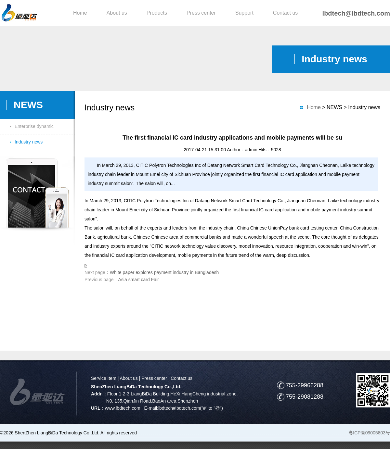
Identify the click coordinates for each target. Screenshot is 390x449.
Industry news (29, 141)
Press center (201, 13)
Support (244, 13)
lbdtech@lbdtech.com (356, 13)
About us (117, 13)
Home (80, 13)
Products (157, 13)
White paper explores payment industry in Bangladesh (164, 272)
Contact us (285, 13)
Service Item (103, 378)
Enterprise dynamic (34, 126)
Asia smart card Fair (138, 279)
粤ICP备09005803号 (369, 432)
